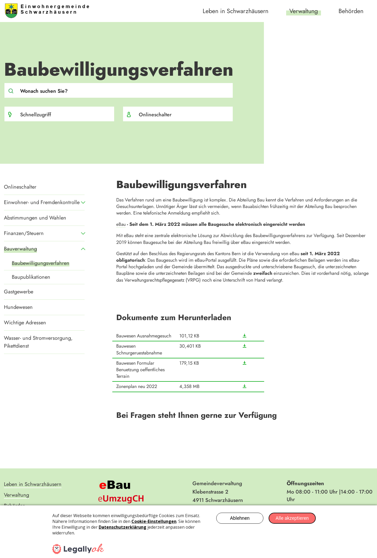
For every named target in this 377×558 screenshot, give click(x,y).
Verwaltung (302, 10)
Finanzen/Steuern (24, 233)
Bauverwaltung (20, 249)
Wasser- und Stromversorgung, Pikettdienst (38, 342)
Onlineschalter (155, 114)
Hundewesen (18, 307)
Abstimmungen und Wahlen (35, 218)
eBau (121, 224)
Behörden (350, 10)
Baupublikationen (31, 277)
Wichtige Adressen (25, 322)
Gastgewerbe (18, 292)
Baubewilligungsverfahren (40, 263)
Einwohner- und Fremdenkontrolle (42, 202)
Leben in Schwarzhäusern (231, 10)
